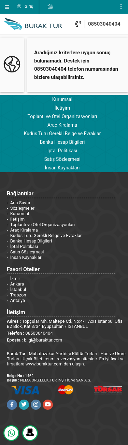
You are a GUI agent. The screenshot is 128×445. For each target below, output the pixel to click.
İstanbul (18, 289)
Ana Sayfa (20, 202)
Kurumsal (62, 99)
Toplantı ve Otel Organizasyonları (62, 116)
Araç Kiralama (62, 125)
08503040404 (104, 24)
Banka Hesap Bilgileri (62, 142)
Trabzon (18, 294)
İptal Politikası (62, 150)
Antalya (17, 300)
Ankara (17, 284)
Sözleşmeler (22, 208)
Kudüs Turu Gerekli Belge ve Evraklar (62, 133)
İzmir (15, 278)
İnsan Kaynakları (62, 167)
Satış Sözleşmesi (62, 159)
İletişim (62, 108)
